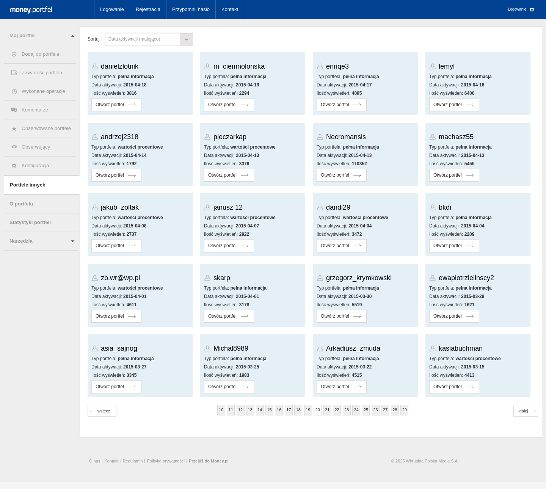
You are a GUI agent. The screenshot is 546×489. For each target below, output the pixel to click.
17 (288, 410)
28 (394, 410)
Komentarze (35, 110)
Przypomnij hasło (191, 9)
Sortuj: (94, 39)
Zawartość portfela (42, 72)
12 (240, 410)
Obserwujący (36, 147)
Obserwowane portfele (46, 128)
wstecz (103, 411)
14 (259, 410)
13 (250, 410)
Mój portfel (22, 35)
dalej (523, 411)
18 (298, 410)
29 (404, 410)
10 (221, 410)
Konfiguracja (35, 165)
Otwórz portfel (110, 104)
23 (346, 410)
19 (308, 410)
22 (337, 410)
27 (385, 410)
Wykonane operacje (43, 91)
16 (279, 410)
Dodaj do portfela (40, 54)
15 (269, 410)
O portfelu (21, 204)
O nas (94, 461)
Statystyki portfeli (30, 222)
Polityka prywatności (166, 461)
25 (366, 410)
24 (356, 410)
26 (375, 410)
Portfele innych (28, 185)
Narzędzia (21, 241)
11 (231, 410)
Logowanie (112, 9)
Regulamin (133, 461)
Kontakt (229, 9)
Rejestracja (148, 9)
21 (327, 410)
